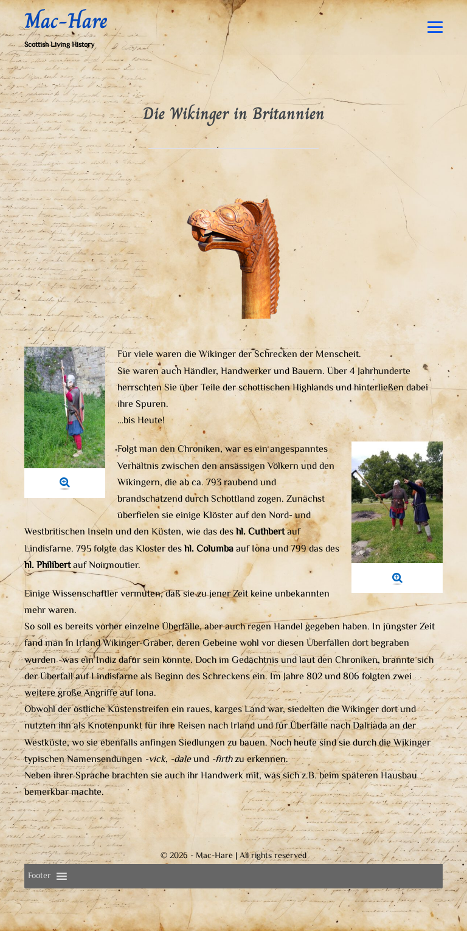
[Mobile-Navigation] (435, 27)
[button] (39, 876)
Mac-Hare (66, 20)
